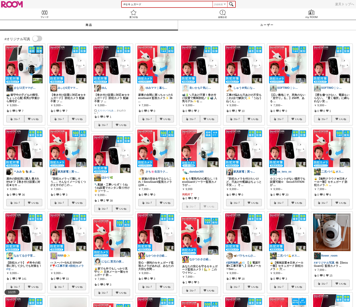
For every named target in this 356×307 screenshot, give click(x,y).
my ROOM (311, 14)
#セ (8, 269)
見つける (133, 14)
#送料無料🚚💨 (235, 262)
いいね (35, 119)
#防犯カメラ (76, 265)
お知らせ (222, 14)
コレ (17, 119)
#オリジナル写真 (324, 262)
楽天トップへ (344, 4)
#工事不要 (61, 265)
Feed (44, 14)
